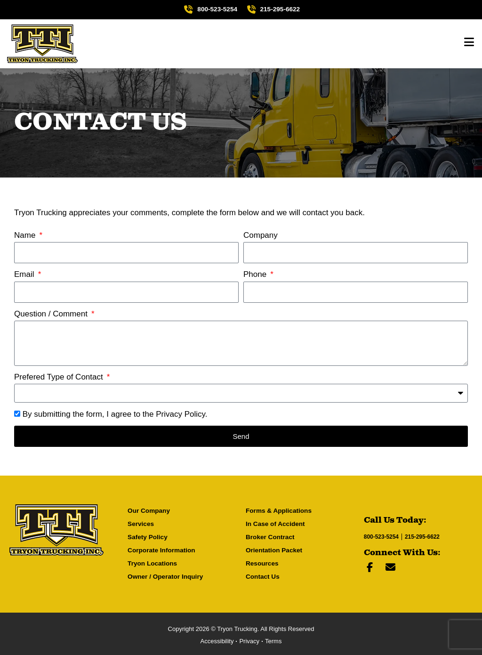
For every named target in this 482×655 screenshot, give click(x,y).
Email (25, 274)
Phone (256, 274)
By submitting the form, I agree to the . (115, 414)
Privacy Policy (180, 414)
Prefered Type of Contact (59, 376)
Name (26, 235)
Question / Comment (52, 313)
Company (260, 235)
